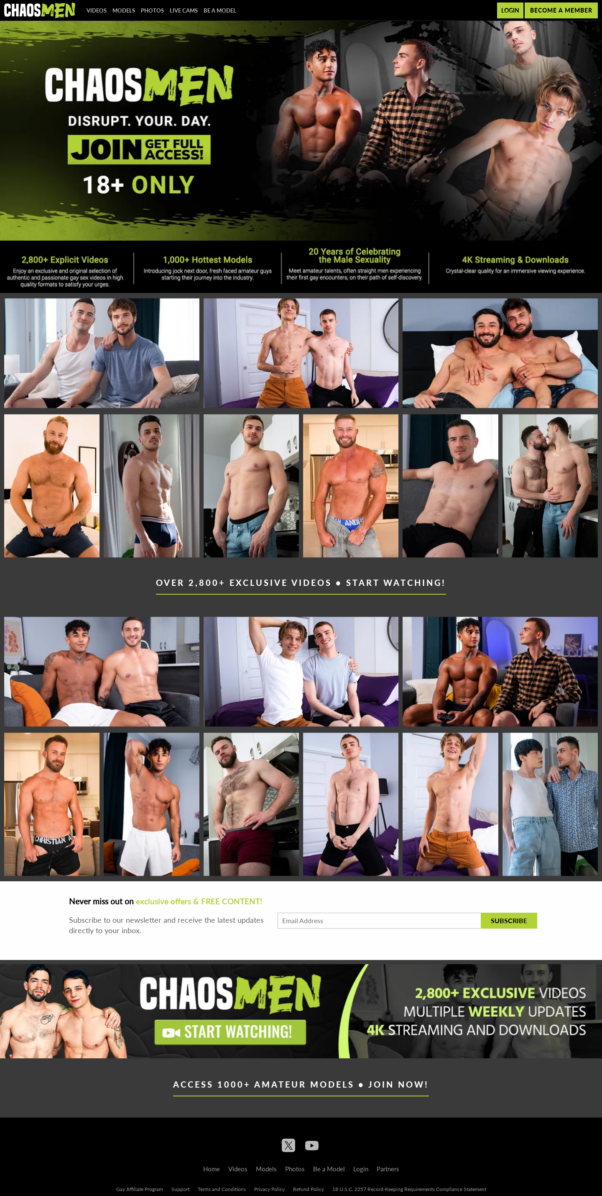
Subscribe (509, 920)
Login (510, 10)
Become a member (561, 10)
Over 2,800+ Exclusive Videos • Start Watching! (301, 582)
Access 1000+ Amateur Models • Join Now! (301, 1084)
